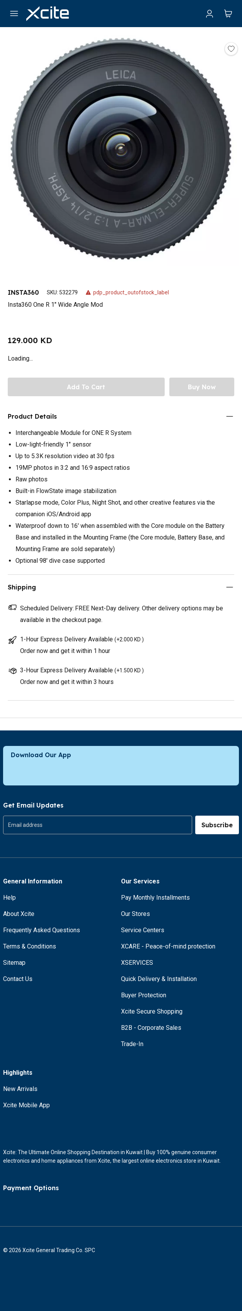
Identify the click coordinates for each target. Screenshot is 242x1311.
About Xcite (18, 914)
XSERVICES (137, 962)
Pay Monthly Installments (155, 897)
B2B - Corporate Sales (151, 1027)
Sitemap (14, 962)
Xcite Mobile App (26, 1105)
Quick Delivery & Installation (159, 979)
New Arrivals (20, 1089)
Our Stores (135, 914)
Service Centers (142, 930)
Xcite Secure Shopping (151, 1011)
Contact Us (17, 979)
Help (9, 897)
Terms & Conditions (29, 946)
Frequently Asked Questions (41, 930)
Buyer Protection (143, 995)
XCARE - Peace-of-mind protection (168, 946)
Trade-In (132, 1044)
